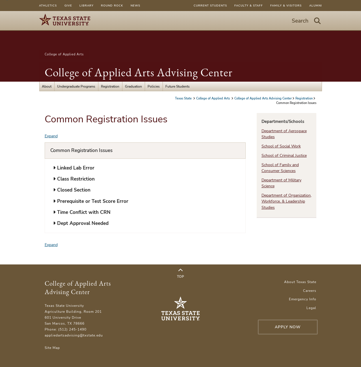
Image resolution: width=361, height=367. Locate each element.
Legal (311, 307)
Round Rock (112, 5)
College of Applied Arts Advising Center (138, 72)
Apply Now (288, 327)
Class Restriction (74, 179)
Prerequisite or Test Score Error (90, 201)
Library (86, 5)
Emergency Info (302, 299)
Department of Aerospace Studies (284, 134)
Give (68, 5)
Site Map (52, 347)
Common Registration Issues (81, 150)
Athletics (48, 5)
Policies (154, 86)
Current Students (210, 5)
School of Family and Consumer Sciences (280, 167)
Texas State (184, 98)
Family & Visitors (286, 5)
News (135, 5)
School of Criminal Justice (284, 155)
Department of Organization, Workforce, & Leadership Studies (286, 201)
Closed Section (71, 190)
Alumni (315, 5)
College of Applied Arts (64, 54)
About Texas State (300, 281)
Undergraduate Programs (76, 86)
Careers (309, 290)
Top (180, 273)
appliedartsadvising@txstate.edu (74, 335)
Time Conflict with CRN (82, 212)
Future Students (177, 86)
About (46, 86)
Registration (110, 86)
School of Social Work (281, 146)
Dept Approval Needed (81, 223)
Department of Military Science (281, 183)
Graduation (133, 86)
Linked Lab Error (73, 168)
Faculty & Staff (248, 5)
